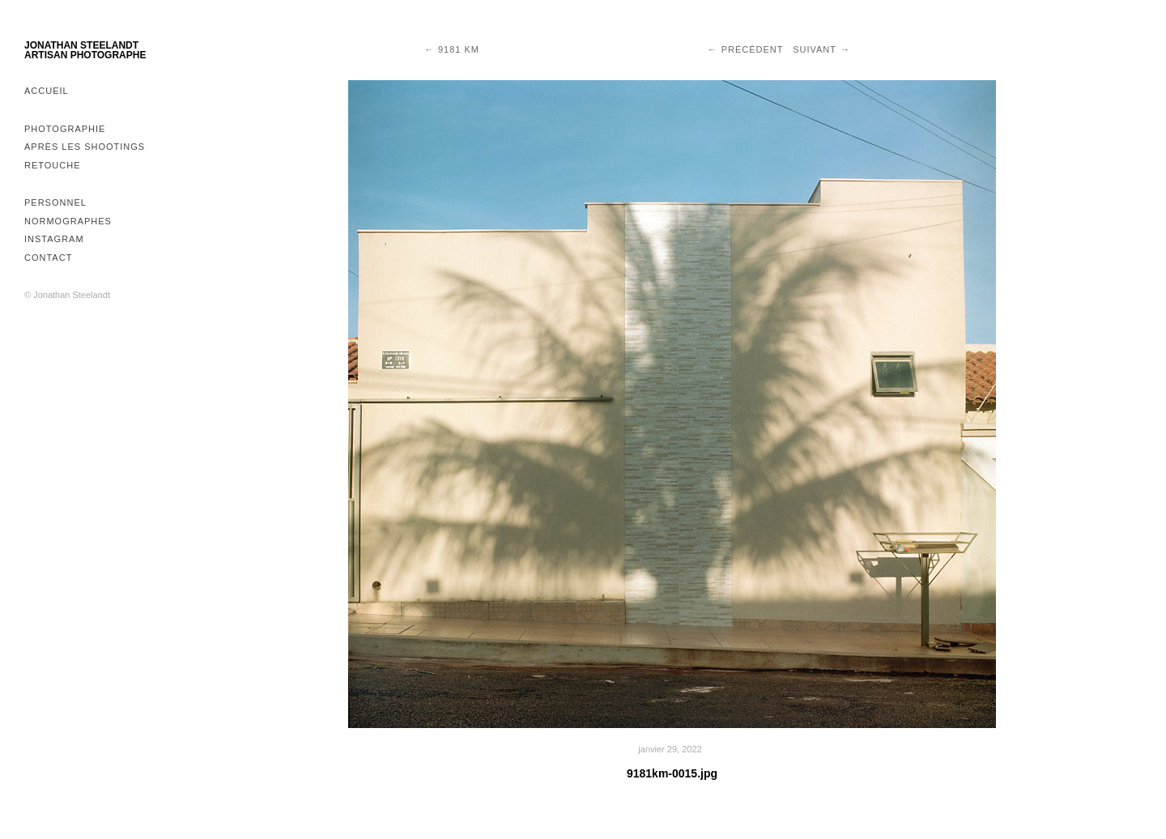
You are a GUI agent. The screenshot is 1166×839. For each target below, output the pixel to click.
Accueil (46, 91)
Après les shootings (84, 146)
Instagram (54, 239)
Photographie (64, 129)
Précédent (752, 49)
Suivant (814, 49)
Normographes (68, 221)
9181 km (458, 49)
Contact (48, 257)
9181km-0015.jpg (672, 773)
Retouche (52, 165)
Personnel (55, 202)
